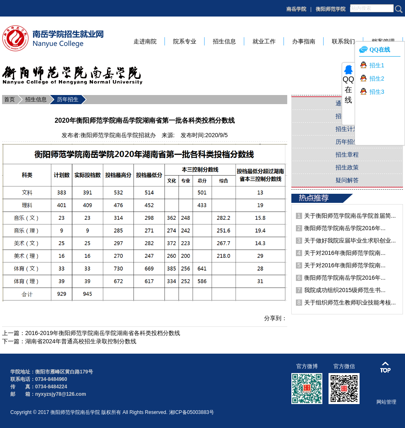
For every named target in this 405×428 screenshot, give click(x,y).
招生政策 (347, 167)
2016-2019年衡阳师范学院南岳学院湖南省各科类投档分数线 (102, 333)
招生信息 (36, 99)
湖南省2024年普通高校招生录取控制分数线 (80, 341)
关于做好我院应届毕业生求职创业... (350, 240)
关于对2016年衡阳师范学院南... (345, 253)
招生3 (376, 91)
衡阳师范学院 (330, 9)
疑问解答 (347, 180)
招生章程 (347, 154)
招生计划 (347, 129)
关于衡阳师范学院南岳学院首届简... (350, 215)
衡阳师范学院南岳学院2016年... (345, 228)
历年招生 (68, 99)
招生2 (376, 78)
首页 (9, 99)
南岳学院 (296, 9)
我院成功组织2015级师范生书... (345, 290)
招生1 (376, 65)
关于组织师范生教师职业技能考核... (350, 302)
